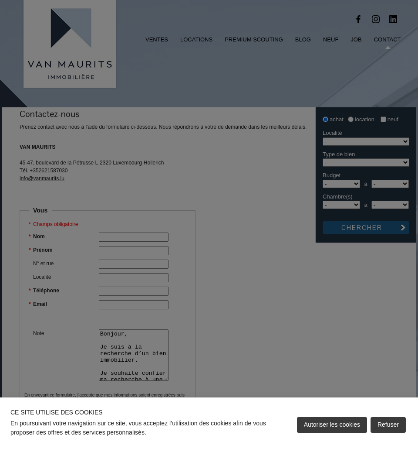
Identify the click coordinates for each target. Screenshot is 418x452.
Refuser (388, 424)
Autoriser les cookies (332, 424)
